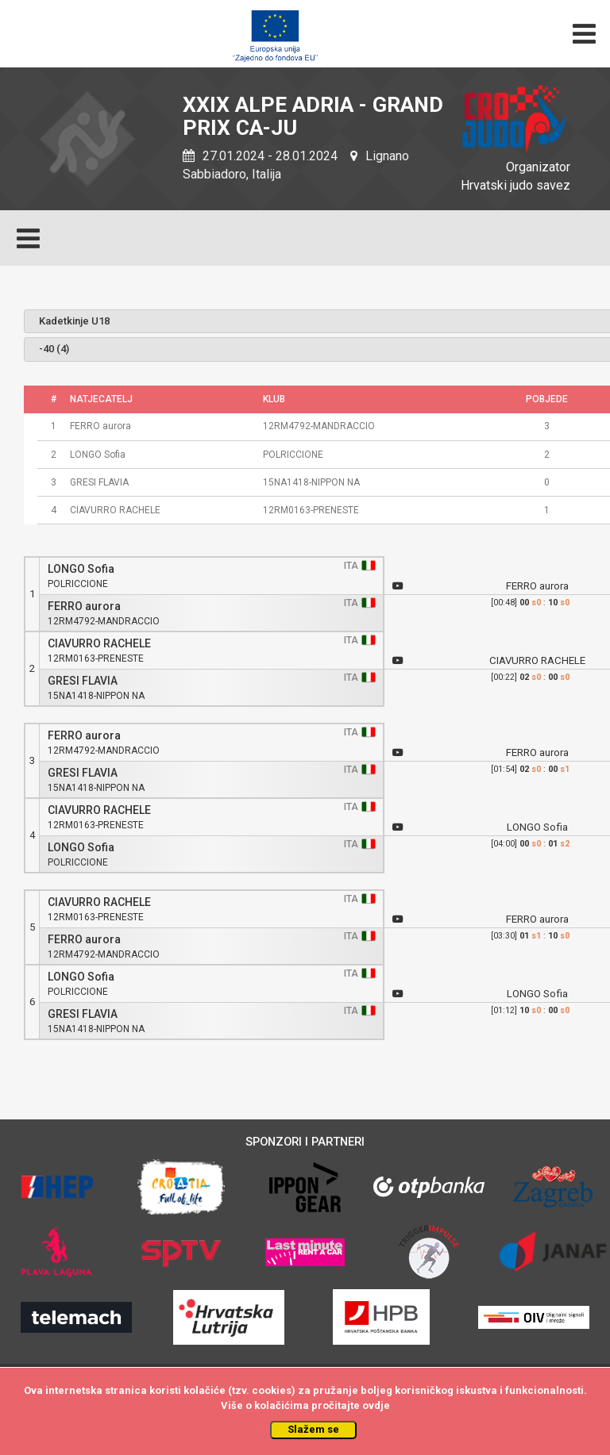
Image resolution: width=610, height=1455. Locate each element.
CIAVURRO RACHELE (99, 644)
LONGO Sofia (81, 569)
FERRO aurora (84, 606)
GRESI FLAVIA (83, 681)
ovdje (376, 1405)
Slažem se (313, 1429)
